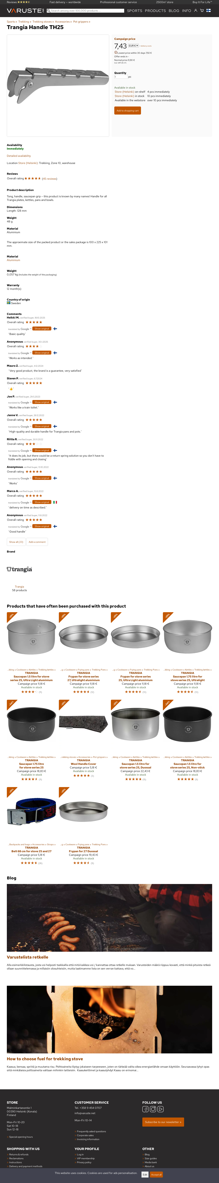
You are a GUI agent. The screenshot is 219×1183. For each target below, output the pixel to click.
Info (186, 10)
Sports (134, 10)
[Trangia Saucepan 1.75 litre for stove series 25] (31, 742)
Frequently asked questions (91, 1131)
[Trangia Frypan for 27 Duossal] (83, 827)
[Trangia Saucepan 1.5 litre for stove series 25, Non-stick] (187, 742)
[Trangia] (19, 577)
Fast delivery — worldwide (65, 2)
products (155, 10)
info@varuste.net (85, 1113)
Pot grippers (81, 21)
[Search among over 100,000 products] (85, 11)
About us (149, 1166)
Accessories (63, 21)
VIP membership (86, 1158)
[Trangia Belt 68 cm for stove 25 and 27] (31, 827)
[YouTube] (160, 1109)
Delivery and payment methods (25, 1166)
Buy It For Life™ (202, 2)
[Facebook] (145, 1109)
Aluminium (13, 260)
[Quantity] (121, 77)
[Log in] (195, 11)
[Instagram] (153, 1109)
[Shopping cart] (202, 11)
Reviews (18, 2)
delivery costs (146, 46)
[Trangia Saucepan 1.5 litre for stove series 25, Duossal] (135, 742)
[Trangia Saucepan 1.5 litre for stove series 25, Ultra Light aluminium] (31, 654)
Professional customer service (118, 2)
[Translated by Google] (18, 329)
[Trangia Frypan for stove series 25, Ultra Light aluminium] (135, 654)
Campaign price (124, 39)
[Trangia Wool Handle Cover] (83, 742)
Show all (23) (16, 541)
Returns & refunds (18, 1154)
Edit (145, 1174)
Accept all (156, 1174)
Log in (80, 1154)
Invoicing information (88, 1139)
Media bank (151, 1162)
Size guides (151, 1158)
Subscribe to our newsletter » (163, 1122)
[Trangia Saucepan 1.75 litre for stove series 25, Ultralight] (187, 654)
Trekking (24, 21)
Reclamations (16, 1158)
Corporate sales (85, 1135)
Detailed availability (19, 156)
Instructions (15, 1162)
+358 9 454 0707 (91, 1108)
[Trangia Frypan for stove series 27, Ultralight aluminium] (83, 654)
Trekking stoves (43, 21)
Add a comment (37, 541)
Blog (147, 1154)
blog (174, 10)
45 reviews (49, 179)
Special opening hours (21, 1136)
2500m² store (164, 2)
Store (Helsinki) (124, 92)
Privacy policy (84, 1162)
